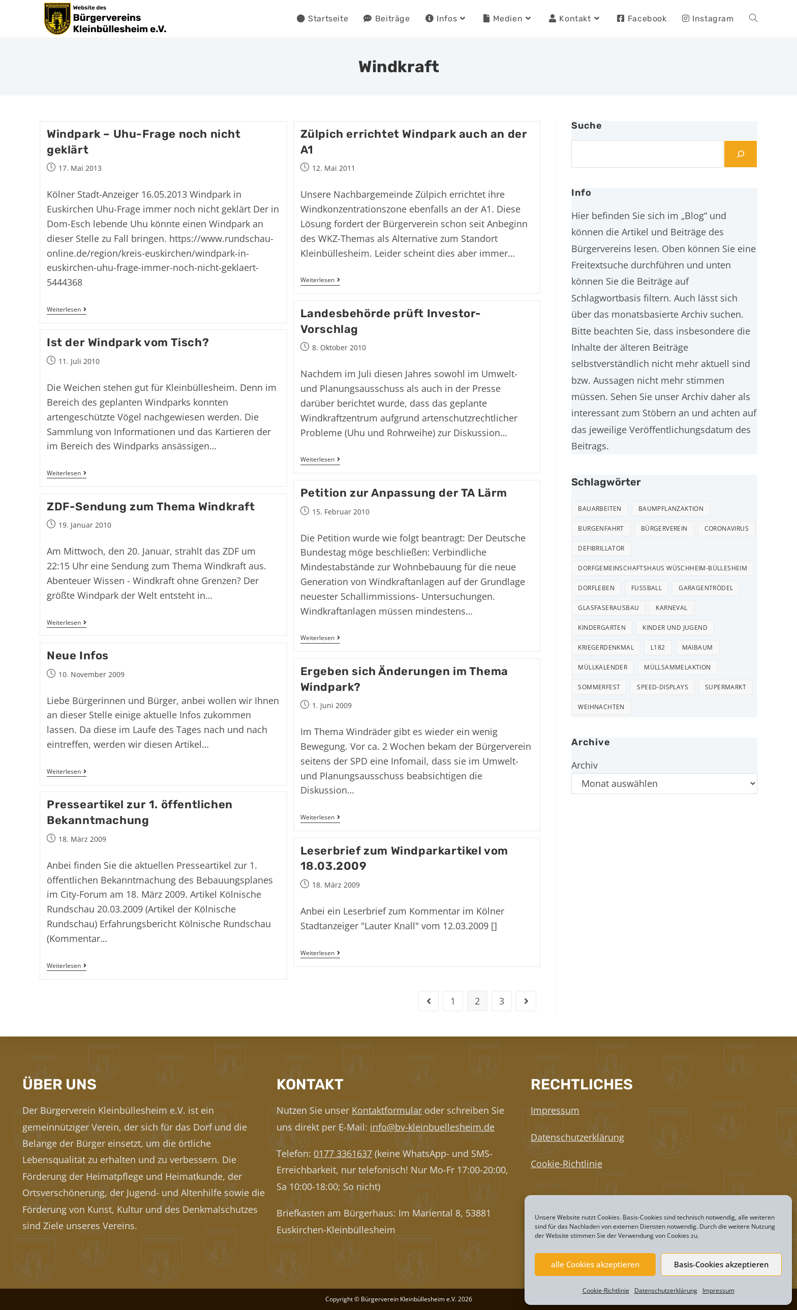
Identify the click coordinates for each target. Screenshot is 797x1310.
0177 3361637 (343, 1153)
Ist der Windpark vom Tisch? (128, 342)
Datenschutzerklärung (665, 1290)
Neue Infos (78, 655)
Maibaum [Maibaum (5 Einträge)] (697, 647)
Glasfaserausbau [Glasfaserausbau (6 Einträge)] (608, 607)
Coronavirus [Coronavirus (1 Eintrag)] (726, 528)
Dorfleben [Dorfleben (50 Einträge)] (596, 588)
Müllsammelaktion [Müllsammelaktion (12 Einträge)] (677, 667)
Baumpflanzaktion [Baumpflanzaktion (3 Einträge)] (670, 508)
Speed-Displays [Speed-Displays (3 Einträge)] (662, 687)
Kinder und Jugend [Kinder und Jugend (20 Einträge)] (675, 627)
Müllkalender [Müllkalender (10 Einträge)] (602, 667)
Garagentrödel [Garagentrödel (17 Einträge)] (706, 588)
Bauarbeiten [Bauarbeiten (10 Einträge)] (599, 508)
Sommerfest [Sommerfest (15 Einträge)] (599, 687)
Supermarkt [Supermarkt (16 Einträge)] (725, 687)
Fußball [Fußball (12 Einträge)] (646, 588)
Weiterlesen (66, 310)
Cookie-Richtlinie (606, 1290)
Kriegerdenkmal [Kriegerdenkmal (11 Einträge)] (606, 647)
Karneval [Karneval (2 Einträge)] (671, 607)
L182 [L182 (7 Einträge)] (658, 647)
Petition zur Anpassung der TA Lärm (403, 493)
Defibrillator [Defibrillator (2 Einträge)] (601, 548)
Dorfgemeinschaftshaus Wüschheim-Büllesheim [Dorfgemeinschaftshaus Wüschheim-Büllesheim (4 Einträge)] (662, 568)
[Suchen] (740, 154)
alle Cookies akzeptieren (595, 1264)
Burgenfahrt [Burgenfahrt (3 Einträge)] (601, 528)
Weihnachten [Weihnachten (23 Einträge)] (601, 707)
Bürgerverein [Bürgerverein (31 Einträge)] (664, 528)
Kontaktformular (387, 1110)
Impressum (718, 1290)
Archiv (584, 765)
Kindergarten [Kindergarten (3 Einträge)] (602, 627)
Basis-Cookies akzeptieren (721, 1264)
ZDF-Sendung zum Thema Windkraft (151, 506)
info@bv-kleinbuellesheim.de (432, 1127)
